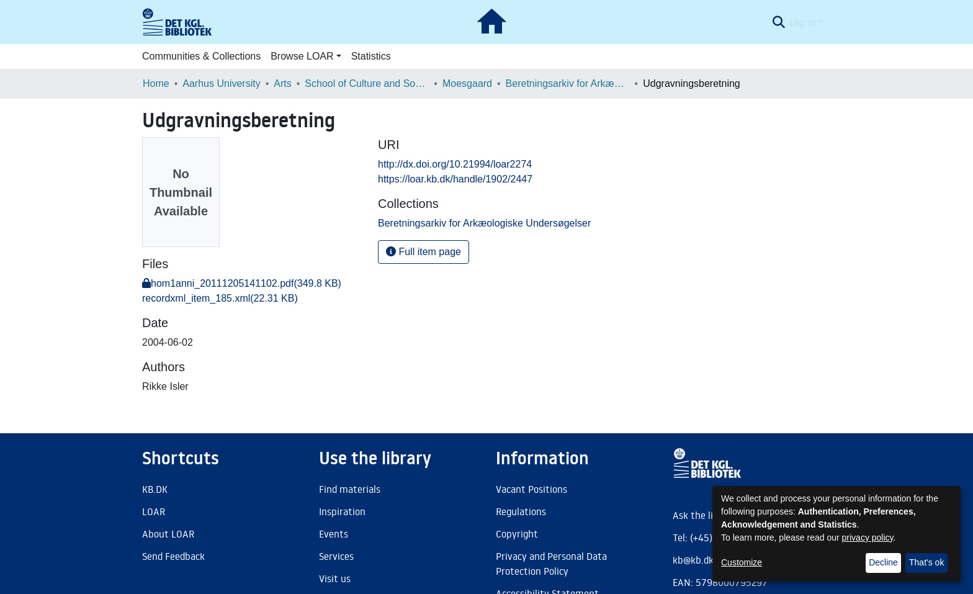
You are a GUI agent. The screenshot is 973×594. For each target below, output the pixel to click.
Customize (741, 562)
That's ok (926, 562)
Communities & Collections (201, 56)
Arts (282, 83)
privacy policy (868, 537)
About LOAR (168, 534)
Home (156, 83)
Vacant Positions (531, 489)
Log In (802, 22)
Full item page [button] (423, 251)
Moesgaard (467, 83)
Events (333, 534)
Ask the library (704, 515)
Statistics (371, 56)
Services (336, 556)
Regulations (521, 511)
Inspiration (342, 511)
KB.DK (155, 489)
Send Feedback (173, 556)
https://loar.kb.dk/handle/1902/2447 (455, 179)
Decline (883, 562)
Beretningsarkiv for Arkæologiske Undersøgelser (568, 83)
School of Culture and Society (367, 83)
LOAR (153, 511)
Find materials (349, 489)
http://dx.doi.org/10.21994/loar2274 (455, 164)
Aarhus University (221, 83)
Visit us (335, 578)
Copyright (517, 534)
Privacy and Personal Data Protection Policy (551, 563)
